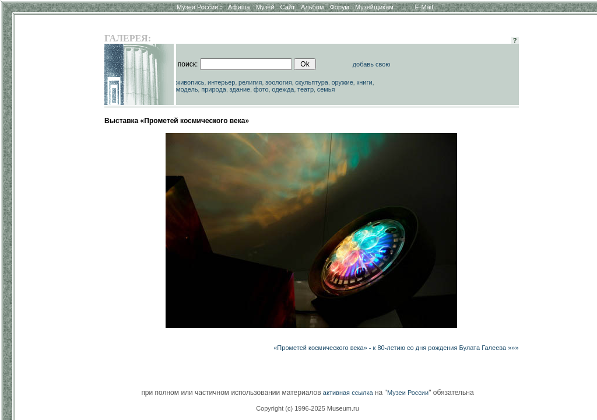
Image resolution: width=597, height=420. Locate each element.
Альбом (312, 7)
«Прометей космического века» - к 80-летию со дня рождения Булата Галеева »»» (395, 347)
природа (213, 89)
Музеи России (199, 7)
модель (187, 89)
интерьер (221, 82)
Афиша (239, 7)
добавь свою (372, 64)
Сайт (287, 7)
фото (261, 89)
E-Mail (424, 7)
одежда (283, 89)
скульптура (311, 82)
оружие (342, 82)
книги (364, 82)
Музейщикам (374, 7)
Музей (265, 7)
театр (305, 89)
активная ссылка (348, 392)
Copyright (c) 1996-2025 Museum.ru (307, 408)
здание (239, 89)
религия (250, 82)
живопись (190, 82)
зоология (278, 82)
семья (326, 89)
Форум (339, 7)
